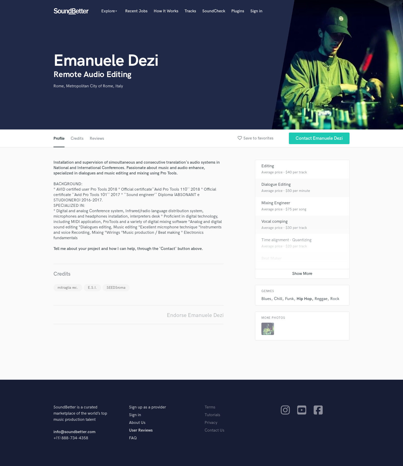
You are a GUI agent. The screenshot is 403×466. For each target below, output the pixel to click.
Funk (289, 298)
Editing (267, 166)
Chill (278, 298)
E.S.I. (92, 287)
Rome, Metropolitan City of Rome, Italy (88, 86)
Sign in (256, 11)
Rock (334, 298)
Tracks (190, 11)
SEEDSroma (116, 287)
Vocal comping (274, 221)
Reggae (321, 298)
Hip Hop (304, 298)
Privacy (211, 422)
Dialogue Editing (276, 184)
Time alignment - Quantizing (286, 240)
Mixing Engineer (275, 203)
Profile (59, 138)
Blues (266, 298)
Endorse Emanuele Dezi (195, 315)
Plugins (237, 11)
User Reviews (141, 430)
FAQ (133, 438)
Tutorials (212, 415)
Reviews (97, 138)
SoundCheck (213, 11)
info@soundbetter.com (74, 432)
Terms (210, 407)
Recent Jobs (136, 11)
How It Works (166, 11)
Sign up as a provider (147, 407)
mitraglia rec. (68, 287)
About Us (137, 422)
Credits (77, 138)
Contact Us (214, 430)
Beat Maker (271, 258)
